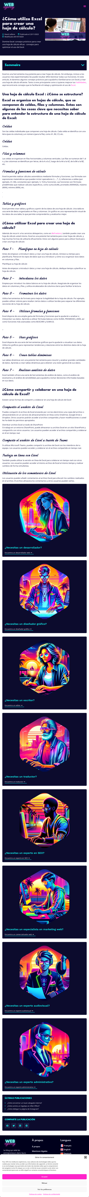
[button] (85, 1157)
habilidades (81, 82)
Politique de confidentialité (51, 1194)
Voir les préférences (45, 1189)
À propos (36, 1146)
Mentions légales (39, 1151)
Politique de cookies (35, 1194)
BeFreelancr (57, 233)
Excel (73, 85)
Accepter (44, 1177)
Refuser (44, 1183)
